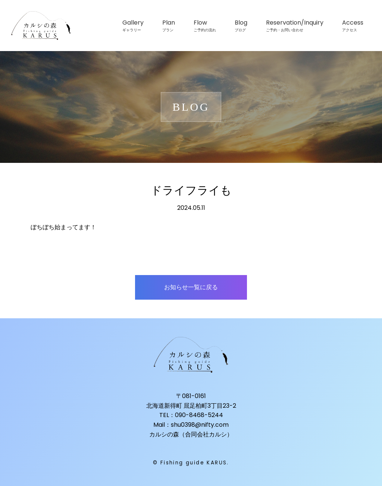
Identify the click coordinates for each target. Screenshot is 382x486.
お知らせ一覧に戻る (191, 287)
